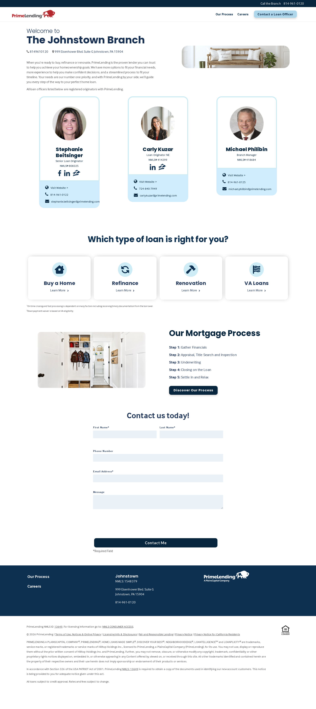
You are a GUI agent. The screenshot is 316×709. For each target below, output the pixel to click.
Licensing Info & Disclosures (120, 634)
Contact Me (156, 543)
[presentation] (123, 522)
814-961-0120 (125, 602)
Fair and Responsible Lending (156, 634)
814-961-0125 (234, 182)
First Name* (101, 427)
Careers (242, 14)
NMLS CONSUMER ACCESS (117, 626)
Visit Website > (56, 187)
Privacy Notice (183, 634)
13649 (58, 626)
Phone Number (103, 451)
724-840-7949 (145, 188)
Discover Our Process (193, 390)
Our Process (224, 14)
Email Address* (103, 471)
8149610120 (39, 51)
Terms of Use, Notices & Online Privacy (78, 634)
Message (99, 492)
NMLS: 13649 (130, 669)
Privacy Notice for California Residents (217, 634)
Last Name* (167, 427)
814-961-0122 (56, 194)
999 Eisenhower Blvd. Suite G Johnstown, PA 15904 (89, 51)
